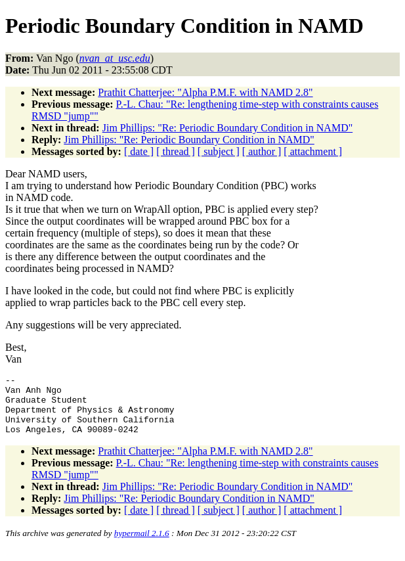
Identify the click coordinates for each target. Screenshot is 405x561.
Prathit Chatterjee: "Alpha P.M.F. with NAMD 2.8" (205, 92)
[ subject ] (219, 151)
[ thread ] (175, 151)
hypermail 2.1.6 (141, 545)
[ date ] (139, 151)
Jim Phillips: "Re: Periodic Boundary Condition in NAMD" (227, 127)
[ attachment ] (313, 151)
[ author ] (262, 151)
